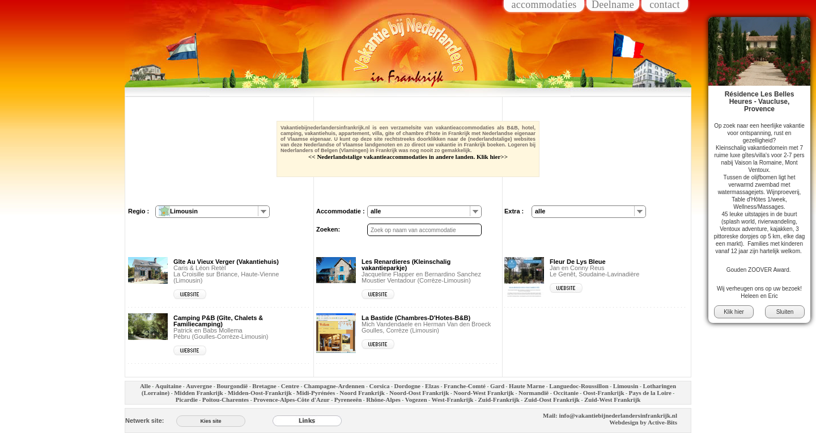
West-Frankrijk (453, 399)
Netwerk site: (144, 420)
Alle (145, 385)
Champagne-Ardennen (334, 385)
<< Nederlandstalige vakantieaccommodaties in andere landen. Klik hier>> (408, 156)
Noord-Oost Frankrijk (419, 392)
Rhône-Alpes (383, 399)
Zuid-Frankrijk (498, 399)
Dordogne (407, 385)
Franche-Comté (465, 385)
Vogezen (416, 399)
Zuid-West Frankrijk (612, 399)
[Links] (307, 420)
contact (664, 5)
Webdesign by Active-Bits (643, 422)
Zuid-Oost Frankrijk (552, 399)
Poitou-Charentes (225, 399)
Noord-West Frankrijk (483, 392)
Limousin (626, 385)
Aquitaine (168, 385)
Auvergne (199, 385)
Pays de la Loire (650, 392)
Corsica (379, 385)
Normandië (533, 392)
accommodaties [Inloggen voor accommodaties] (543, 5)
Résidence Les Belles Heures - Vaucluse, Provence (759, 101)
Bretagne (264, 385)
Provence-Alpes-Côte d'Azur (291, 399)
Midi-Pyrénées (315, 392)
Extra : (514, 211)
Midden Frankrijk (198, 392)
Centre (290, 385)
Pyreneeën (348, 399)
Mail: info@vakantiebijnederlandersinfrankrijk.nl (610, 415)
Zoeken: (328, 229)
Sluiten (785, 312)
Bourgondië (232, 385)
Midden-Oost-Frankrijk (260, 392)
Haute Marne (527, 385)
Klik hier (734, 312)
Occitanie (566, 392)
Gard (497, 385)
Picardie (187, 399)
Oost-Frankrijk (603, 392)
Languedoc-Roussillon (579, 385)
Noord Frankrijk (362, 392)
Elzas (432, 385)
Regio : (138, 211)
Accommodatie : (340, 211)
